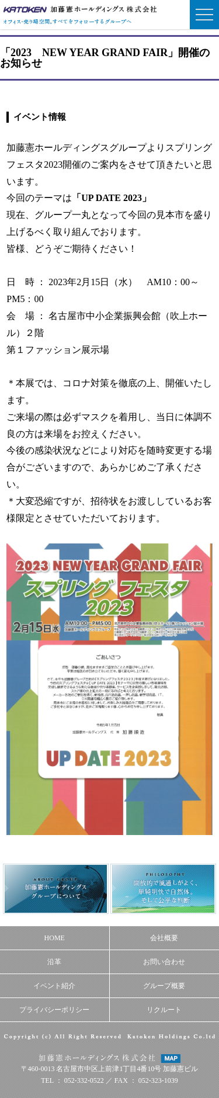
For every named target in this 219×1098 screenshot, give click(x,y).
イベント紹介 (54, 986)
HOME (54, 938)
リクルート (164, 1010)
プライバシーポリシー (54, 1010)
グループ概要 (164, 986)
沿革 (54, 962)
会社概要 (164, 938)
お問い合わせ (164, 962)
